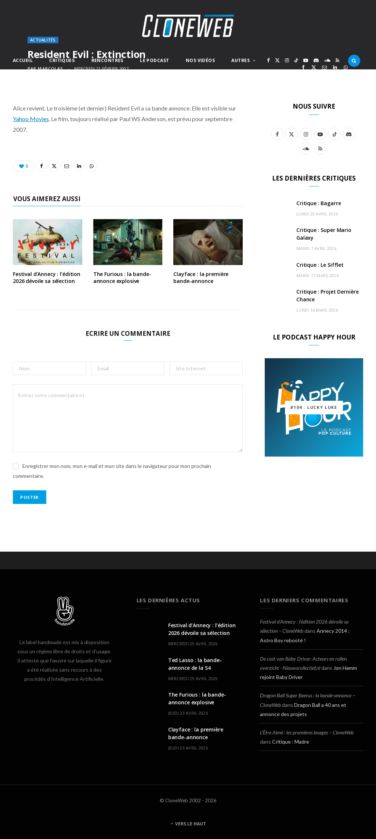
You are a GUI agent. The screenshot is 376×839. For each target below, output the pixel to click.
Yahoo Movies (31, 118)
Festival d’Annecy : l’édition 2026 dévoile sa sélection (46, 277)
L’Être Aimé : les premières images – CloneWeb (307, 732)
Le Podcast (154, 60)
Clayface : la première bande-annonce (200, 277)
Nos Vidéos (200, 60)
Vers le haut (188, 824)
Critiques (62, 60)
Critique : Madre (290, 741)
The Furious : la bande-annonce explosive (122, 277)
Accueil (23, 60)
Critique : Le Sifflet (320, 264)
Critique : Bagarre (318, 203)
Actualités (43, 40)
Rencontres (107, 60)
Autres (240, 60)
